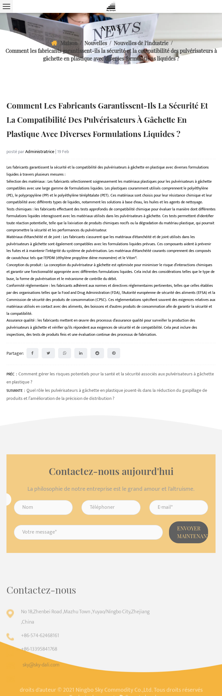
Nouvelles (95, 43)
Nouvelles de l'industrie (141, 43)
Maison (69, 43)
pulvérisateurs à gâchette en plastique (135, 167)
